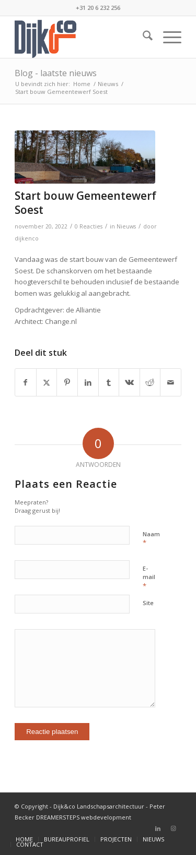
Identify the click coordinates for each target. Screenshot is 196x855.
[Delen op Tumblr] (109, 382)
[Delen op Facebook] (25, 382)
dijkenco (27, 238)
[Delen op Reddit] (150, 382)
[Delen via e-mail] (170, 382)
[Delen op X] (47, 382)
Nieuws (126, 226)
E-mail (149, 577)
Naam (151, 539)
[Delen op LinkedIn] (88, 382)
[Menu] (167, 37)
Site (148, 603)
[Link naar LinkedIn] (158, 828)
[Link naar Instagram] (173, 828)
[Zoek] (142, 37)
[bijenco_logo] (81, 37)
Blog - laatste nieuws (56, 73)
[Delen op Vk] (129, 382)
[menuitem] (142, 37)
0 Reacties (88, 226)
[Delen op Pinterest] (67, 382)
